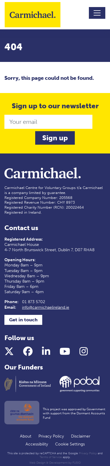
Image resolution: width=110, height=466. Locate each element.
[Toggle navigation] (97, 13)
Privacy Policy (51, 436)
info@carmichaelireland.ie (45, 307)
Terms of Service (51, 457)
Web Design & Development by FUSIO (55, 463)
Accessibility (37, 444)
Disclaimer (80, 436)
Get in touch (23, 320)
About (25, 436)
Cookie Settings (70, 444)
